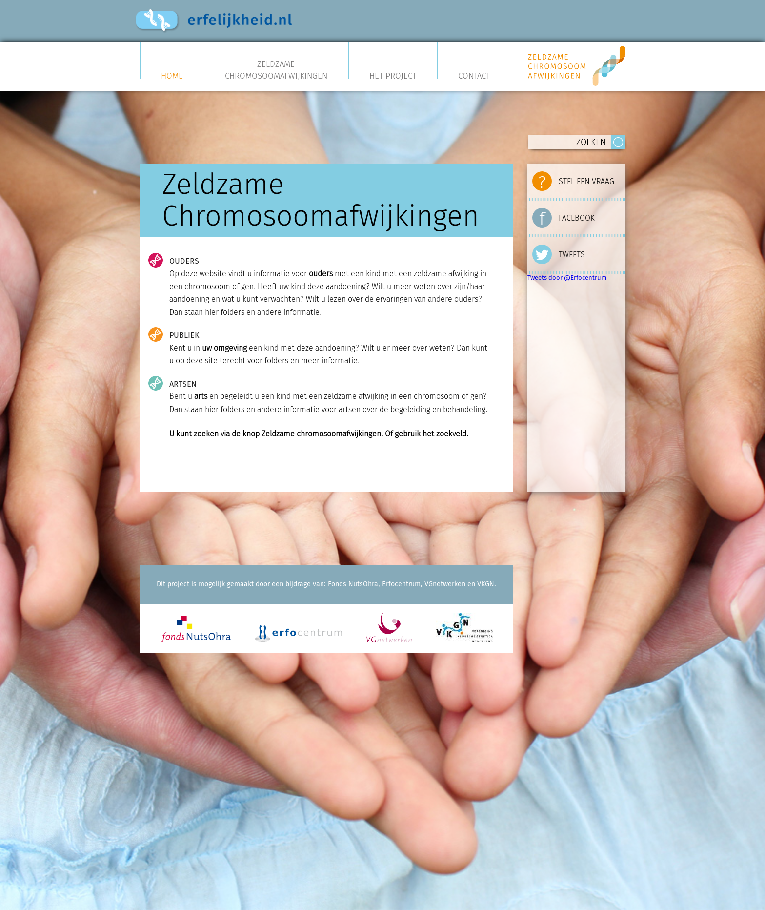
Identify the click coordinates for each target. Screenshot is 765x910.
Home (172, 75)
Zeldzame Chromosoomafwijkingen (276, 70)
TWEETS (558, 252)
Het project (392, 75)
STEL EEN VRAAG (573, 179)
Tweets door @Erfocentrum (566, 277)
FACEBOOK (563, 216)
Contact (474, 75)
